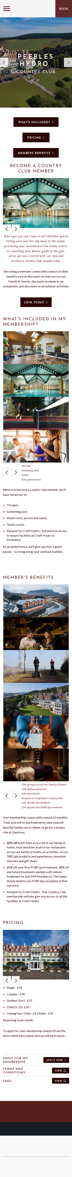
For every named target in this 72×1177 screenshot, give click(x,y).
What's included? (34, 122)
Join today (34, 302)
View (58, 1071)
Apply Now (54, 1060)
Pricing (34, 137)
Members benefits (34, 153)
